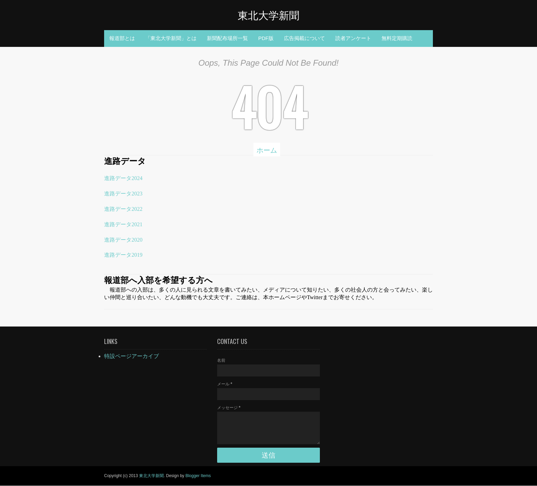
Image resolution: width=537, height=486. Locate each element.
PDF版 (266, 38)
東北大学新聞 (268, 14)
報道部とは (122, 38)
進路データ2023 (123, 193)
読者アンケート (353, 38)
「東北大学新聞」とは (171, 38)
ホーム (267, 149)
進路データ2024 (123, 178)
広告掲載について (304, 38)
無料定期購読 (397, 38)
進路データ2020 (123, 240)
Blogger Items (198, 475)
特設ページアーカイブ (131, 356)
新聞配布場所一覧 (227, 38)
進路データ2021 (123, 224)
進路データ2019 (123, 255)
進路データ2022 (123, 209)
